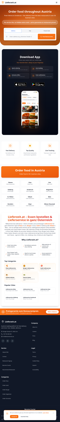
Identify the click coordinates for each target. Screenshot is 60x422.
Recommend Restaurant (8, 369)
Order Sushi (5, 385)
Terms (34, 352)
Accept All (14, 416)
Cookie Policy (35, 361)
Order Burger (5, 389)
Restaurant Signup (7, 361)
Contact (4, 356)
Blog (33, 340)
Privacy (34, 356)
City (30, 31)
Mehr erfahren (52, 312)
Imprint (34, 365)
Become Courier (6, 365)
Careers (34, 331)
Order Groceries (6, 398)
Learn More (46, 412)
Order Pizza (5, 381)
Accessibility (35, 369)
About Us (34, 327)
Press (33, 336)
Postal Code (47, 31)
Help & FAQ (5, 352)
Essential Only (24, 416)
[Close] (53, 413)
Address (13, 31)
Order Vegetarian (6, 394)
